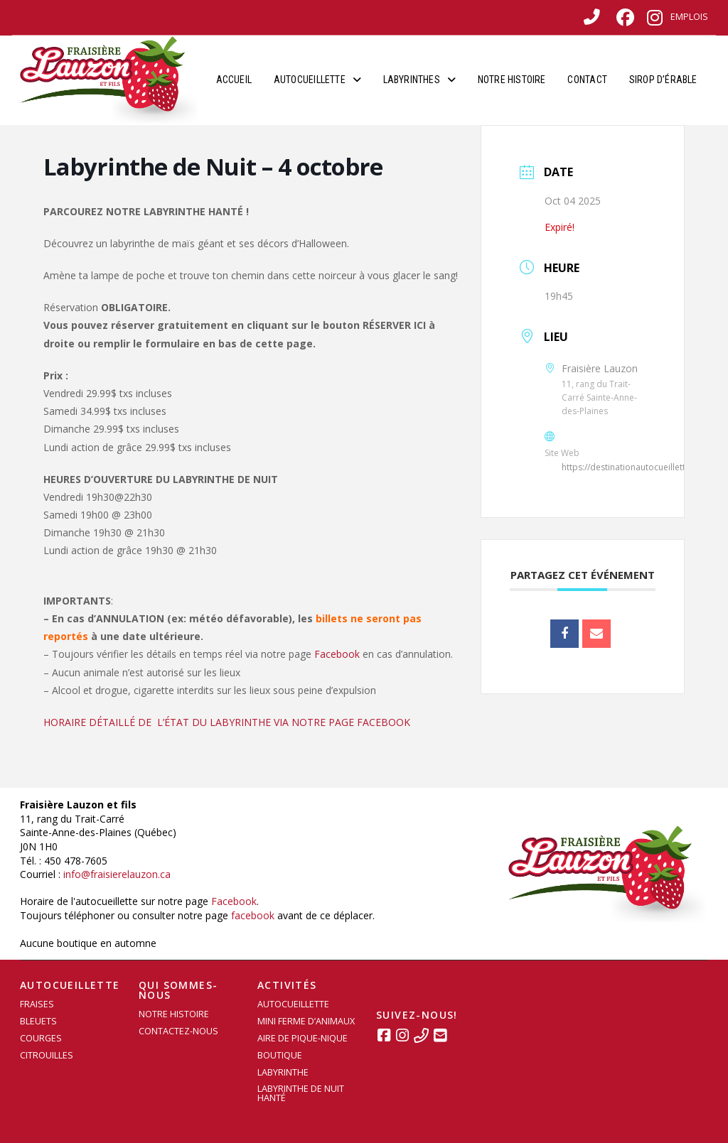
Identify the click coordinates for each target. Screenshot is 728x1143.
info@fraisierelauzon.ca (117, 874)
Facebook (337, 654)
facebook (252, 915)
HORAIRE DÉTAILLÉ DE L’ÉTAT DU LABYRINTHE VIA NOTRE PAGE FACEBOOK (226, 722)
